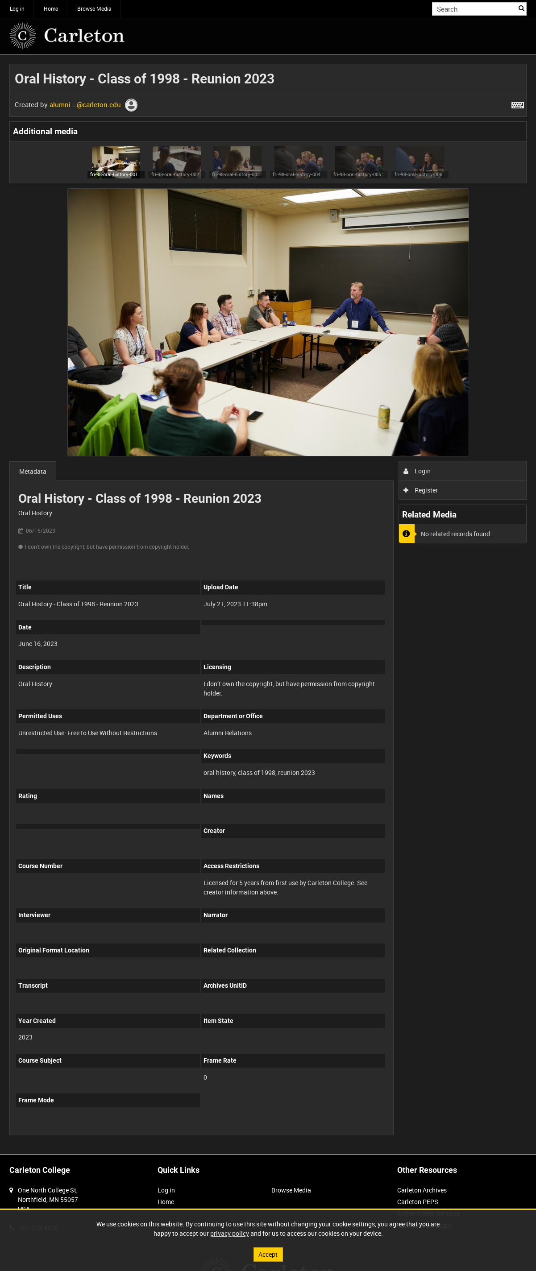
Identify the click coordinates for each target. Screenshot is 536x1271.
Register (420, 490)
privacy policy (229, 1233)
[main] (268, 604)
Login (417, 471)
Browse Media (94, 8)
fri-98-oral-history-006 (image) (420, 174)
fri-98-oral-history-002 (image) (177, 174)
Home (51, 8)
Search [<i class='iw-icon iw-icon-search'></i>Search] (521, 8)
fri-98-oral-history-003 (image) (237, 174)
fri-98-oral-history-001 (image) (115, 174)
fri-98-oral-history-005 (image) (359, 174)
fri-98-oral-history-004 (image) (298, 174)
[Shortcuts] (517, 103)
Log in (17, 8)
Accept (268, 1254)
